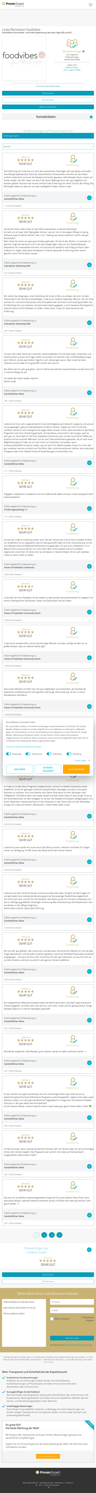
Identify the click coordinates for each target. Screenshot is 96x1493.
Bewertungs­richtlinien (30, 1483)
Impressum (11, 746)
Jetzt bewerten (48, 93)
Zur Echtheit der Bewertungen (48, 86)
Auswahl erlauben (48, 769)
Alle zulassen (76, 769)
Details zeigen (80, 760)
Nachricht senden (72, 1338)
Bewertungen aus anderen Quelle (71, 68)
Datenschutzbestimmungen (30, 746)
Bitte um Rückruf (62, 1318)
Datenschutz (59, 1483)
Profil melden (48, 1362)
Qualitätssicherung (46, 1483)
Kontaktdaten (64, 116)
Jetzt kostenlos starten (48, 1456)
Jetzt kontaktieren (48, 106)
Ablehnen (19, 769)
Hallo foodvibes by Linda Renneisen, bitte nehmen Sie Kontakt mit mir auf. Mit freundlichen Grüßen (24, 1323)
